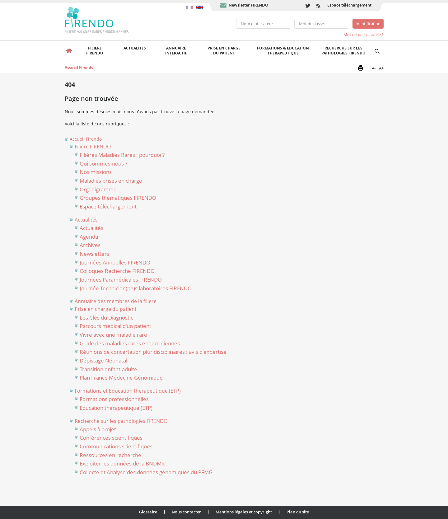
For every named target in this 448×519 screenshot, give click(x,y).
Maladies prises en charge (111, 180)
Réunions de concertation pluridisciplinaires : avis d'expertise (153, 351)
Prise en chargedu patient (224, 50)
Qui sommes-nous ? (103, 163)
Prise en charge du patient (106, 309)
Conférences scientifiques (111, 437)
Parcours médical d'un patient (115, 326)
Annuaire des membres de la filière (115, 301)
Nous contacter (186, 512)
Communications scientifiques (116, 446)
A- (374, 68)
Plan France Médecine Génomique (121, 377)
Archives (90, 245)
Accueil (69, 51)
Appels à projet (98, 429)
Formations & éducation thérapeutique (283, 50)
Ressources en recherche (110, 455)
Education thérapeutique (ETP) (116, 407)
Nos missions (96, 171)
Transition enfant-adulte (108, 369)
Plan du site (298, 512)
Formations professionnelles (114, 399)
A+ (381, 68)
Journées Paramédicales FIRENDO (121, 279)
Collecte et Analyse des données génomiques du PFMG (146, 472)
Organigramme (98, 189)
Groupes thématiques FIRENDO (118, 197)
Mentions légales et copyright (244, 512)
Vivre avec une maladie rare (113, 334)
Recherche (377, 51)
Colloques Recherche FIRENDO (117, 270)
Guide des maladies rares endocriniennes (130, 343)
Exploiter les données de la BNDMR (122, 463)
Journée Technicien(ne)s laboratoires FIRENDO (136, 288)
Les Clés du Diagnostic (106, 317)
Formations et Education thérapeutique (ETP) (128, 390)
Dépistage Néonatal (103, 360)
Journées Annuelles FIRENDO (115, 262)
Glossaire (148, 512)
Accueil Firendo (79, 67)
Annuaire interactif (176, 50)
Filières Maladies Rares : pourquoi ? (122, 154)
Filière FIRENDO (93, 146)
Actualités (135, 48)
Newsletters (94, 253)
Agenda (89, 236)
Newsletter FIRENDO (248, 5)
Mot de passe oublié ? (363, 34)
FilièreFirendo (94, 50)
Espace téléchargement (349, 5)
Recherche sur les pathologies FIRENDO (343, 50)
